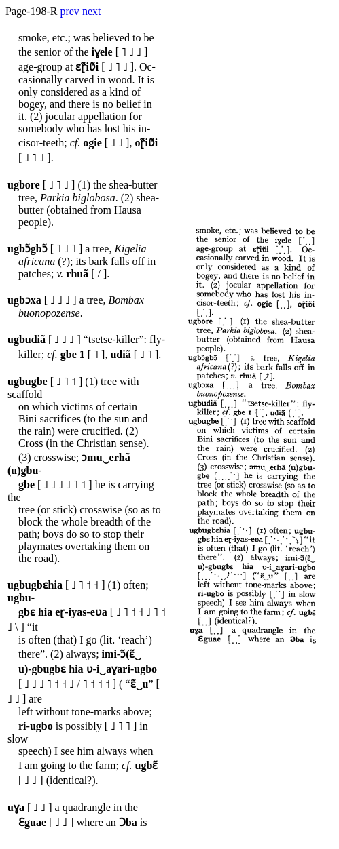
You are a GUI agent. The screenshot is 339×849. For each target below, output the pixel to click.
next (91, 11)
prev (69, 11)
